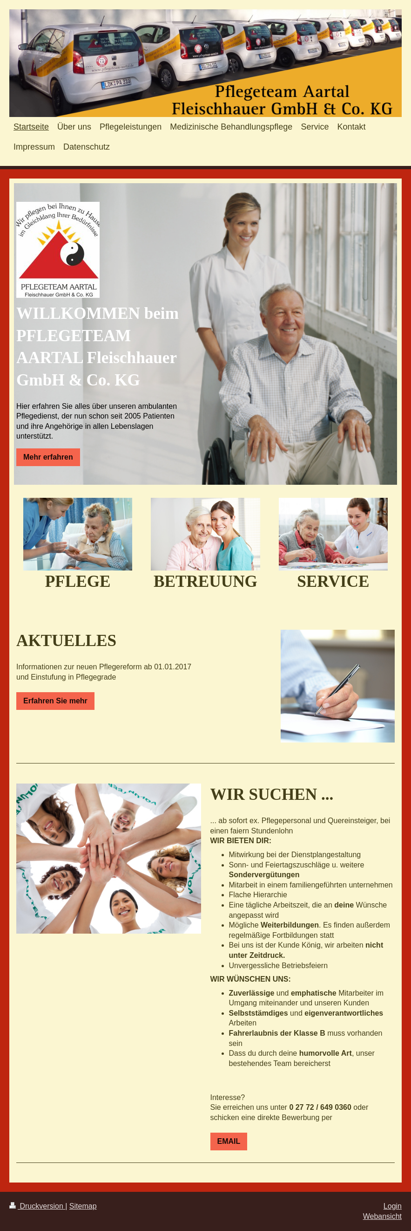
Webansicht (382, 1216)
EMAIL (229, 1141)
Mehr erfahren (48, 457)
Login (393, 1206)
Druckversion (37, 1206)
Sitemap (83, 1206)
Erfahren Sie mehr (55, 701)
